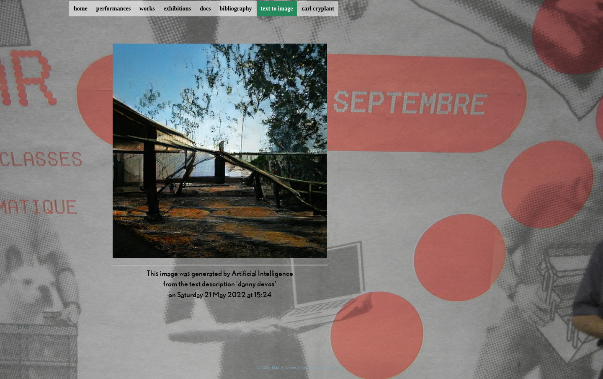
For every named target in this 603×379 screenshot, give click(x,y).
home (81, 8)
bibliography (235, 8)
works (147, 8)
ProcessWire (334, 367)
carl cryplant (318, 8)
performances (113, 8)
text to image (277, 8)
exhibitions (177, 8)
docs (205, 8)
